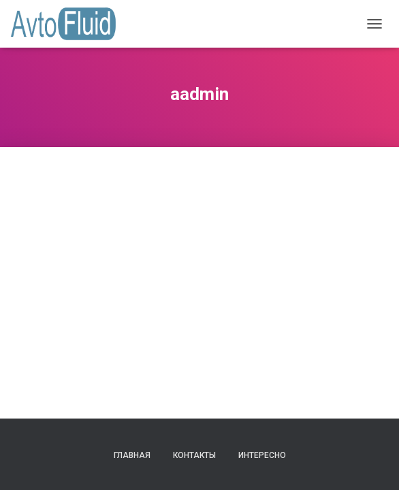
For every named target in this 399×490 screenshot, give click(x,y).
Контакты (194, 455)
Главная (132, 455)
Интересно (262, 455)
